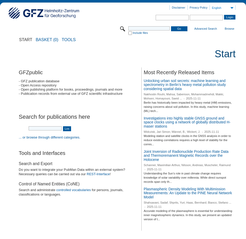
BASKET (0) (47, 40)
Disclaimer (178, 7)
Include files (140, 32)
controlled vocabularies (73, 190)
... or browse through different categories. (49, 137)
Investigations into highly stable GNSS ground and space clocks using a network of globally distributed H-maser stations (187, 122)
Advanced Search (205, 28)
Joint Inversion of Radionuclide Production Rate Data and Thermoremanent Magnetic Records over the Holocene (186, 155)
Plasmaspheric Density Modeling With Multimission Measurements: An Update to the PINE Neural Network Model (188, 193)
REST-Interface (98, 174)
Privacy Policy (198, 7)
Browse (229, 28)
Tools (69, 40)
